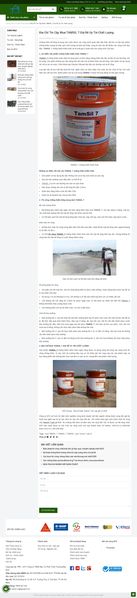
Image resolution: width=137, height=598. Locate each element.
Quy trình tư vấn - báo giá (48, 546)
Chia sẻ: (42, 437)
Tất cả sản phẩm (47, 17)
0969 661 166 (92, 8)
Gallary (104, 17)
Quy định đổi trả (76, 549)
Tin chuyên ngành (15, 35)
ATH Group (116, 17)
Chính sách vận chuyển (79, 552)
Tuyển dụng (11, 558)
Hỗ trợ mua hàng (77, 546)
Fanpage (110, 547)
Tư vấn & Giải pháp (67, 17)
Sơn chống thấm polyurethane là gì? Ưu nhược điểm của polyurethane (72, 460)
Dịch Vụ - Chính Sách (88, 17)
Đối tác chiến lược (13, 552)
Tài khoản (111, 8)
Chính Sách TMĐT (77, 558)
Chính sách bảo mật (78, 555)
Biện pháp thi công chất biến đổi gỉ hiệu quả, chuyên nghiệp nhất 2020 (72, 449)
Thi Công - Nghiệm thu (47, 549)
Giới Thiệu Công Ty (14, 546)
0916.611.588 (50, 429)
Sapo (101, 595)
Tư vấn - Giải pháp (15, 40)
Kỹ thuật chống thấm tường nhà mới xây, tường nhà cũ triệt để (68, 452)
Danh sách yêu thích (123, 2)
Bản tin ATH (12, 49)
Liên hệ (9, 562)
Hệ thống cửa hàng (105, 2)
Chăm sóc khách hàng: (80, 2)
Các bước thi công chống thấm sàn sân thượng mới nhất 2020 (68, 456)
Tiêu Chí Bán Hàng (13, 549)
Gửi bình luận (48, 510)
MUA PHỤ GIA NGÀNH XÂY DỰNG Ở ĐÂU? (59, 464)
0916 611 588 (71, 8)
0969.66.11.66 (118, 426)
